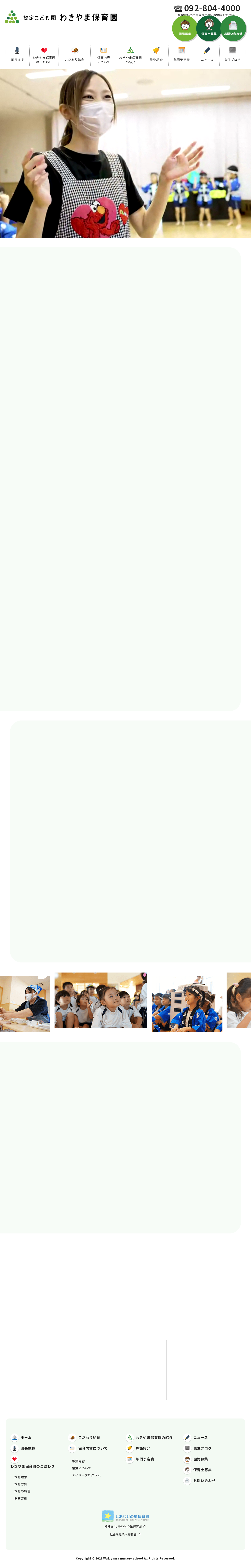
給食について (81, 1468)
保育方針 (20, 1484)
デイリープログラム (86, 1475)
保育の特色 (22, 1491)
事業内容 (78, 1461)
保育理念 (20, 1477)
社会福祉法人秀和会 (125, 1534)
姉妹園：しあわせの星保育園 (125, 1526)
